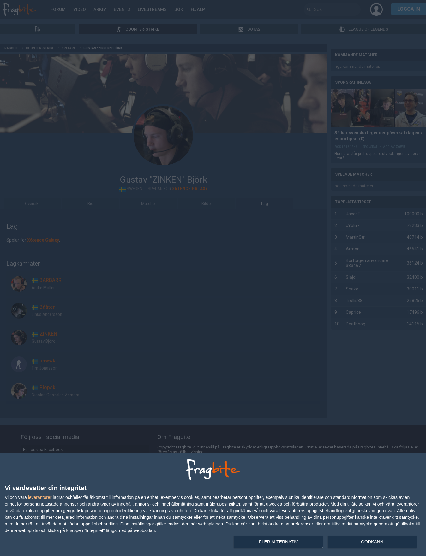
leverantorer (40, 497)
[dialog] (213, 504)
